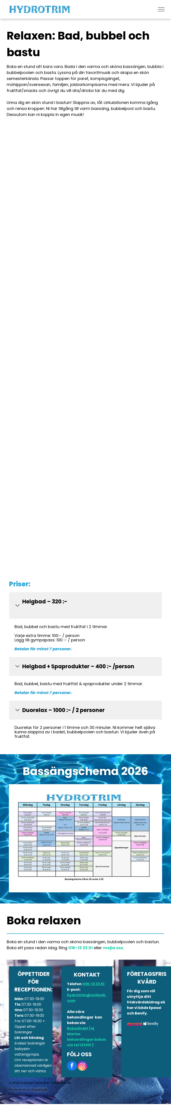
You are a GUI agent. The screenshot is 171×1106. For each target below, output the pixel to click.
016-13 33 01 (93, 984)
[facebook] (72, 1066)
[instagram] (82, 1066)
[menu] (161, 9)
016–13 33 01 (80, 948)
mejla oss (113, 948)
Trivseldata (39, 1089)
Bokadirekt (77, 1028)
